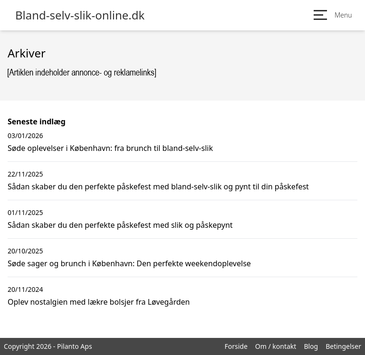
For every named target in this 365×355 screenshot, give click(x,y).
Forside (235, 346)
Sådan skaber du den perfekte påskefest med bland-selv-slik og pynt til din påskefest (158, 186)
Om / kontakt (276, 346)
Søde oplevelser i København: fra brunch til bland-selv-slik (110, 148)
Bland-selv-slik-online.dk (79, 15)
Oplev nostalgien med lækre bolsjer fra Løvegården (99, 302)
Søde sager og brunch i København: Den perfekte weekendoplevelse (129, 263)
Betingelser (343, 346)
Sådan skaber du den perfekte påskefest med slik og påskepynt (120, 225)
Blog (311, 346)
